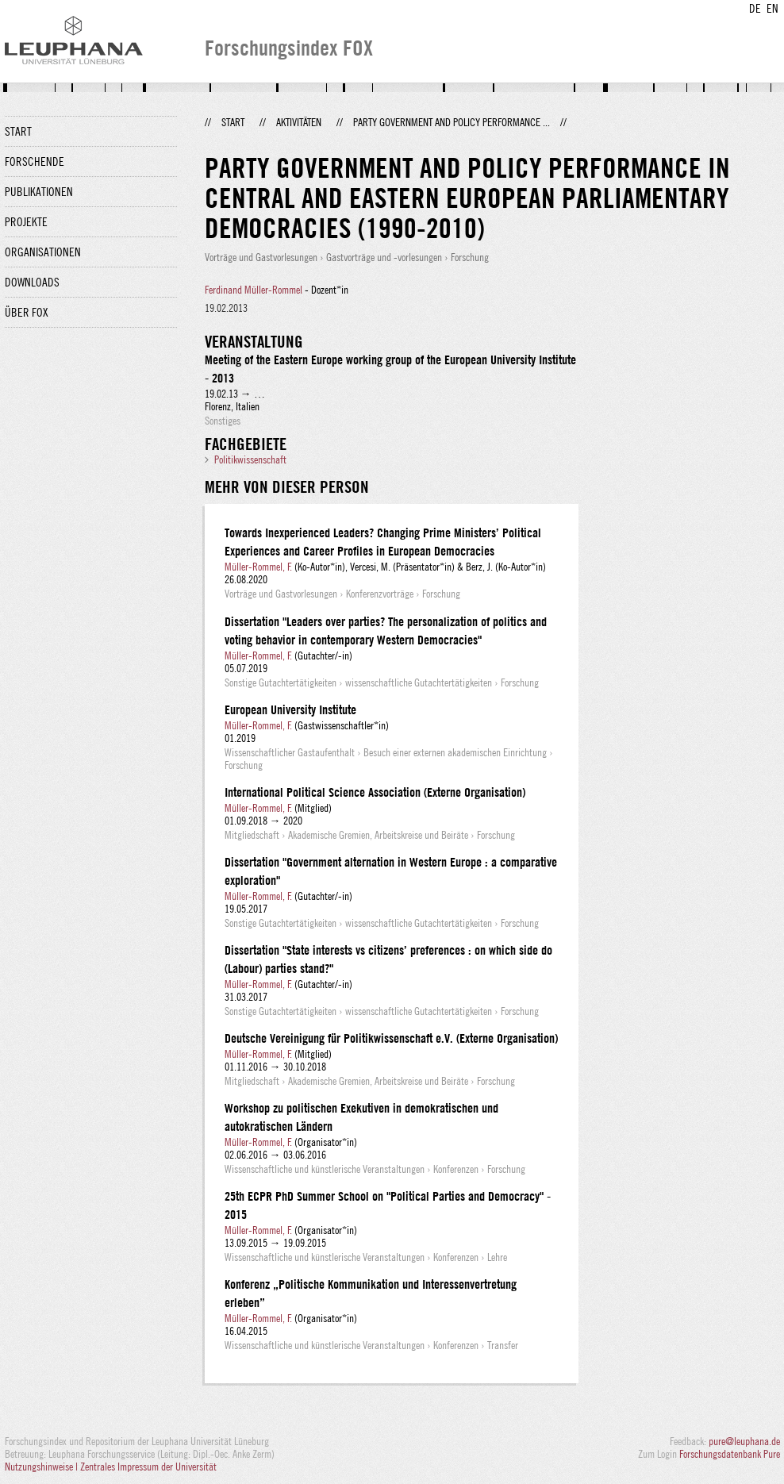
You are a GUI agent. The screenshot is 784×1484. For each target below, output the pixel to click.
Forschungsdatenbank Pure (729, 1453)
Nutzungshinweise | (42, 1466)
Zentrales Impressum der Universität (148, 1466)
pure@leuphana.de (744, 1441)
